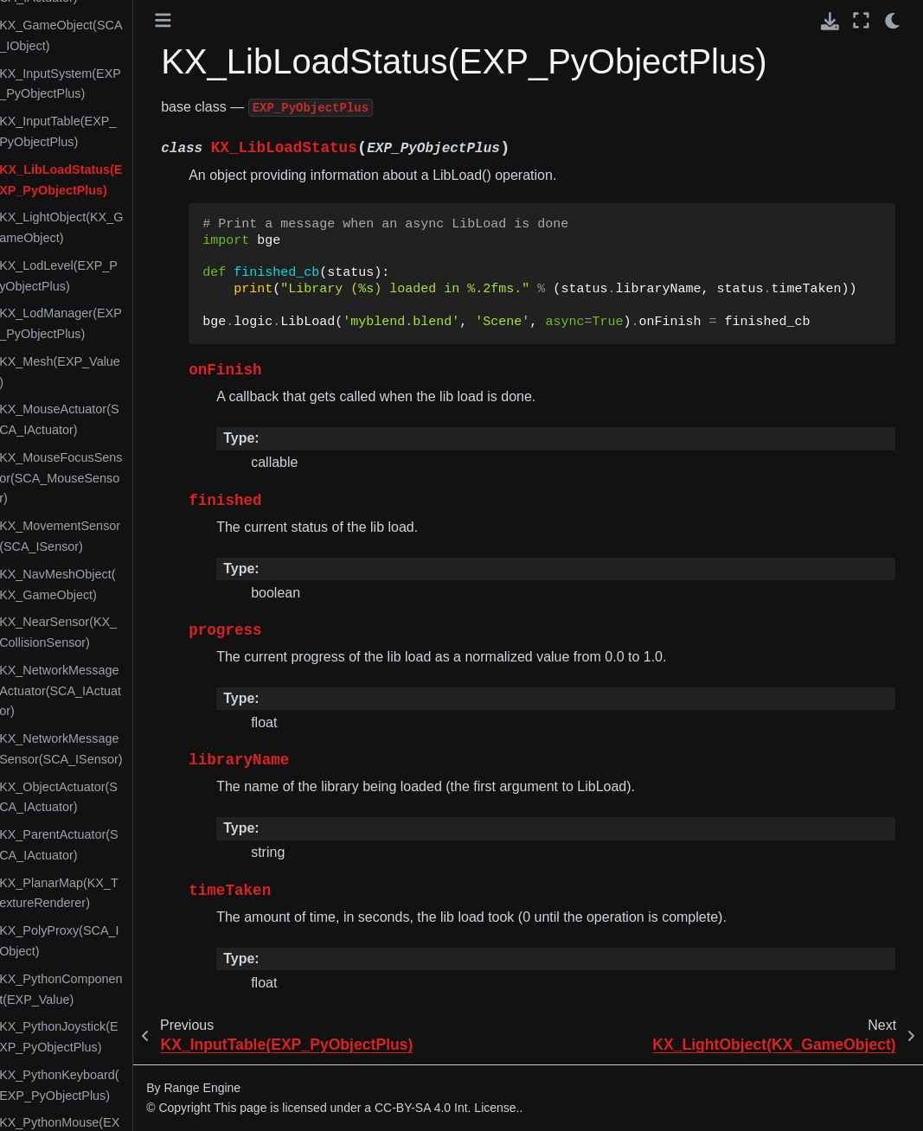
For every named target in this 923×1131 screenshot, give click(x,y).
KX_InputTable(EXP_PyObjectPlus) (108, 131)
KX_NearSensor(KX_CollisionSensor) (109, 632)
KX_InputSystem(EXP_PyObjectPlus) (111, 84)
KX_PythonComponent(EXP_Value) (111, 989)
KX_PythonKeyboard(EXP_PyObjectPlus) (110, 1085)
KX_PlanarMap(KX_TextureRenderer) (110, 893)
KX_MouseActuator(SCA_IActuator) (110, 419)
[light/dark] (893, 20)
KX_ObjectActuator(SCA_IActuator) (109, 797)
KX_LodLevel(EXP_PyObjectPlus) (109, 276)
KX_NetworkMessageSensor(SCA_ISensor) (111, 749)
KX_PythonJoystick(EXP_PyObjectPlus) (110, 1036)
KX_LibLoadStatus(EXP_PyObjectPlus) (111, 180)
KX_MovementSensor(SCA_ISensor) (110, 536)
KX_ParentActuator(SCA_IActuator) (110, 844)
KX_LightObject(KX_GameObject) (112, 227)
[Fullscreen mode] (861, 20)
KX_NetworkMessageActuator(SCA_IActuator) (111, 691)
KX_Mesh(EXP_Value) (110, 372)
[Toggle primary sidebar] (214, 20)
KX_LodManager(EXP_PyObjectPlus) (111, 323)
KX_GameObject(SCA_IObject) (111, 35)
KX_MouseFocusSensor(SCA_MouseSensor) (111, 478)
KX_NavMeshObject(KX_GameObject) (108, 584)
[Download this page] (830, 21)
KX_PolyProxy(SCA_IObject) (110, 940)
